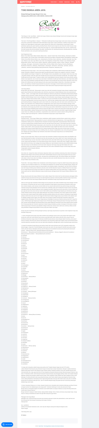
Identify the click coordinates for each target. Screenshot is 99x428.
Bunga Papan (52, 1)
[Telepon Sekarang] (7, 424)
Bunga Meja (65, 1)
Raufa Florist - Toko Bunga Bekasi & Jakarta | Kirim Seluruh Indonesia (51, 426)
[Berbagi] (23, 415)
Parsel (70, 1)
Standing (59, 1)
